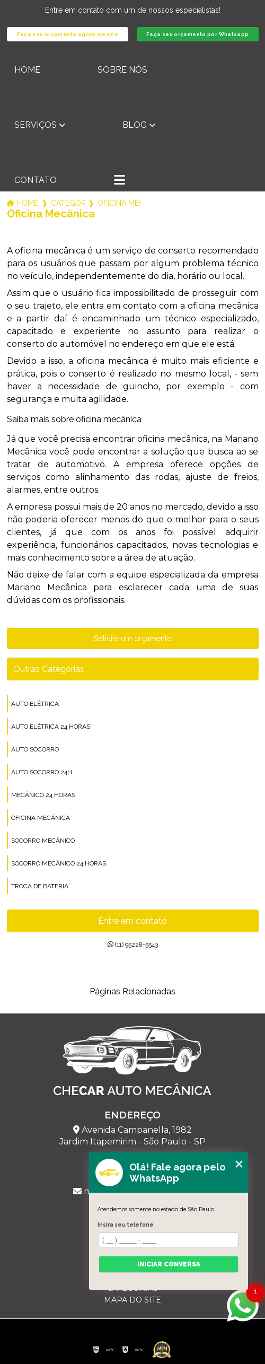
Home (27, 70)
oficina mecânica (40, 817)
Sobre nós (122, 70)
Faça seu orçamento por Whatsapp (197, 34)
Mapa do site (132, 1300)
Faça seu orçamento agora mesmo (67, 34)
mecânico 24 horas (43, 795)
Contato (35, 180)
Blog (134, 125)
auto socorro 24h (41, 772)
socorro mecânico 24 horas (58, 863)
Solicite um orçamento (133, 638)
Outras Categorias (48, 669)
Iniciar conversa (168, 1264)
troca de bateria (39, 886)
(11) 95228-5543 (133, 944)
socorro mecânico (43, 840)
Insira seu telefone (126, 1224)
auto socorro (35, 749)
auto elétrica (35, 703)
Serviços (35, 125)
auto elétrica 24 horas (50, 726)
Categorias (68, 203)
